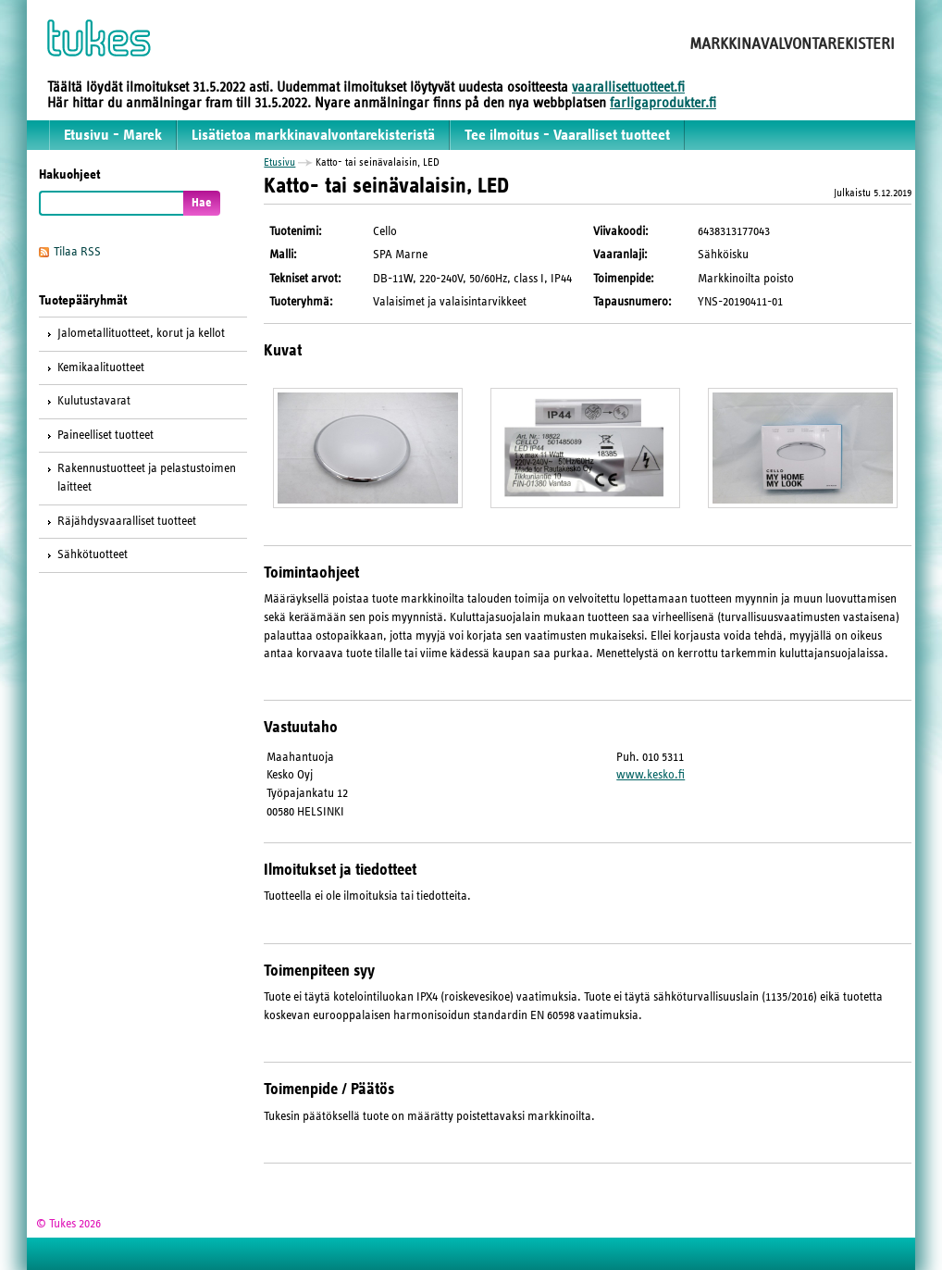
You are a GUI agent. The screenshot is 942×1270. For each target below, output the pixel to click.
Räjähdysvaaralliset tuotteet (126, 521)
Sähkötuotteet (92, 554)
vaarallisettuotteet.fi (628, 87)
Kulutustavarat (93, 400)
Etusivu (279, 162)
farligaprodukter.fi (663, 102)
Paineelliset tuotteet (105, 435)
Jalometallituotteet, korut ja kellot (141, 333)
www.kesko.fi (650, 774)
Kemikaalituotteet (100, 367)
